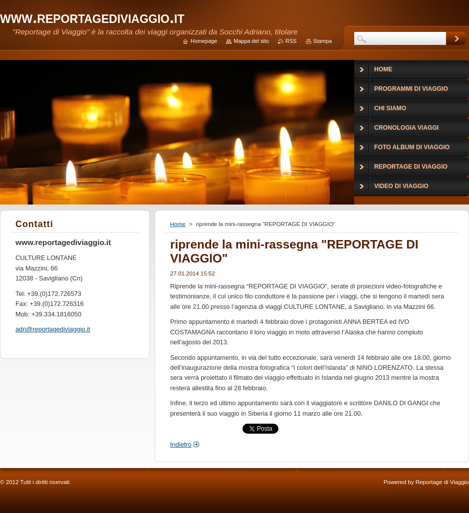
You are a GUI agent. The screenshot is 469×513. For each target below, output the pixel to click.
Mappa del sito (251, 41)
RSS (290, 41)
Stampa (322, 41)
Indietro (181, 444)
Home (178, 224)
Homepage (204, 41)
